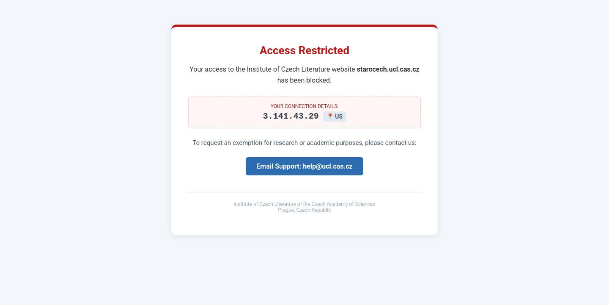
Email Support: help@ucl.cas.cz (304, 168)
